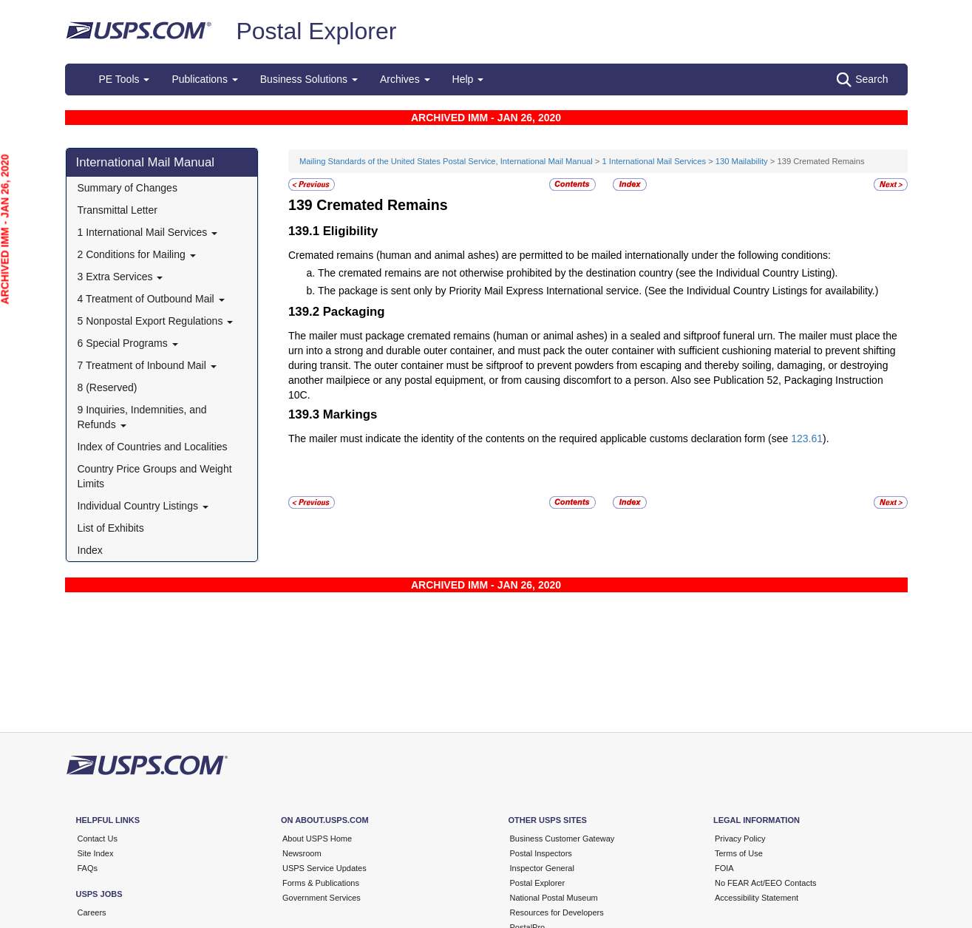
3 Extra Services (120, 276)
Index (90, 550)
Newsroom (302, 853)
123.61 (807, 438)
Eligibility (350, 231)
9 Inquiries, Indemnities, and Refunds (142, 417)
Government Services (321, 897)
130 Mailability (742, 161)
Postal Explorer (316, 31)
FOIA (724, 868)
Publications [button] (204, 79)
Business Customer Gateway (562, 838)
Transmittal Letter (117, 210)
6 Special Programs (128, 343)
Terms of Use (739, 853)
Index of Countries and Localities (153, 447)
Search (862, 79)
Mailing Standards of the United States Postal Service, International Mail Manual (446, 161)
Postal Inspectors (541, 853)
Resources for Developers (557, 912)
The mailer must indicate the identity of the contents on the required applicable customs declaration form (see (539, 438)
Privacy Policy (740, 838)
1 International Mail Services (148, 232)
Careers (92, 912)
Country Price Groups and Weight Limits (155, 476)
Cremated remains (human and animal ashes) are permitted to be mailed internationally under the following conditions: (559, 255)
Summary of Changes (127, 188)
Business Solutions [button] (309, 79)
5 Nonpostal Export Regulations (156, 321)
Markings (350, 414)
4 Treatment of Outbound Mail (151, 299)
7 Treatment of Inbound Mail (147, 365)
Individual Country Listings (143, 506)
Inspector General (542, 868)
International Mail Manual (145, 162)
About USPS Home (317, 838)
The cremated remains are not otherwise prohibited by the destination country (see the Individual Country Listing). (578, 273)
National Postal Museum (554, 897)
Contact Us (98, 838)
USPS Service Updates (324, 868)
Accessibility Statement (756, 897)
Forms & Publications (320, 882)
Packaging (354, 312)
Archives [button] (405, 79)
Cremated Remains (382, 205)
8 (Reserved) (107, 387)
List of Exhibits (111, 528)
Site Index (96, 853)
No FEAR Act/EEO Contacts (766, 882)
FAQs (88, 868)
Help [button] (468, 79)
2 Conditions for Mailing (137, 254)
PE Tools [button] (124, 79)
